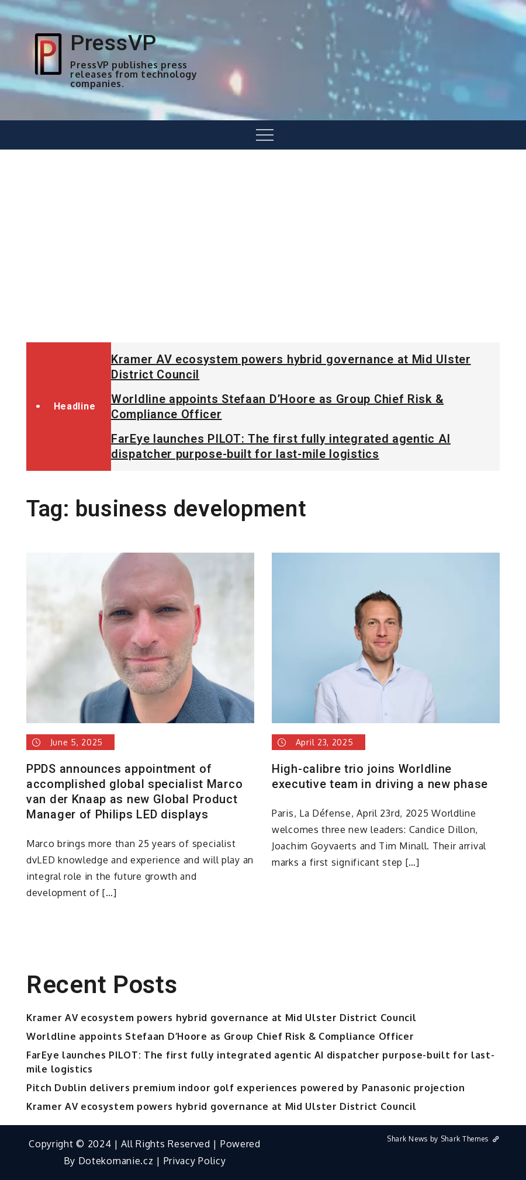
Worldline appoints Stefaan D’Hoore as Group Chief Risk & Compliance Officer (220, 1036)
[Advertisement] (263, 246)
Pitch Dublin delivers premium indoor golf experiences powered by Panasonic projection (245, 1088)
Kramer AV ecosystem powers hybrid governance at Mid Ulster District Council (221, 1017)
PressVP (113, 42)
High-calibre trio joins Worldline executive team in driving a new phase (380, 776)
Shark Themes (470, 1138)
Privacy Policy (195, 1161)
